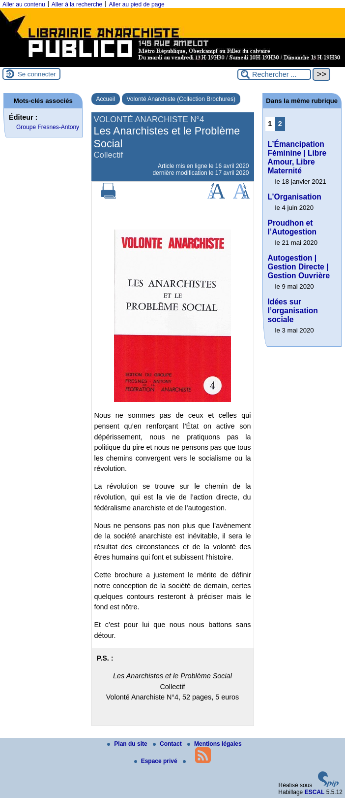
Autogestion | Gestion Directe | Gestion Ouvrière (299, 267)
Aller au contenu (23, 4)
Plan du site (128, 743)
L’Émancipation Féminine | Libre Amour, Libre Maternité (297, 157)
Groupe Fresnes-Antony (47, 127)
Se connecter (37, 74)
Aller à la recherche (77, 4)
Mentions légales (214, 743)
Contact (168, 743)
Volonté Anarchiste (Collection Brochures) (181, 99)
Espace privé (156, 761)
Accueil (105, 99)
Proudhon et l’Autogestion (292, 227)
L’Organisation (294, 197)
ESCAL (315, 792)
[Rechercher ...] (274, 74)
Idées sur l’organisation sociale (293, 311)
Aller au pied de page (136, 4)
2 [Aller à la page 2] (280, 124)
